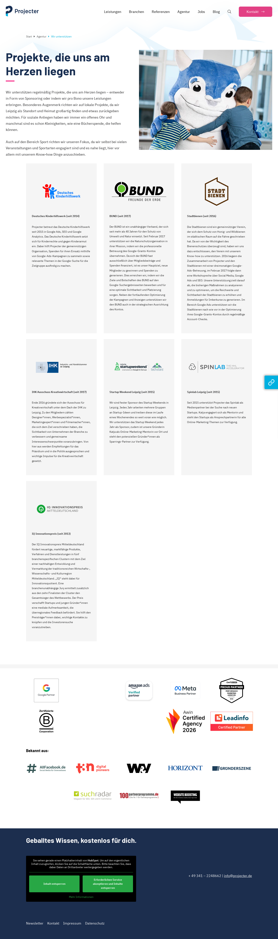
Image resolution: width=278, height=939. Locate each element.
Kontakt (53, 923)
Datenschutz (94, 923)
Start (29, 36)
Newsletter (34, 923)
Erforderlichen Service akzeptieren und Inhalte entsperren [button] (108, 883)
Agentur (41, 36)
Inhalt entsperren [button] (54, 883)
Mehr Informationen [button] (81, 896)
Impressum (72, 923)
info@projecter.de (238, 876)
